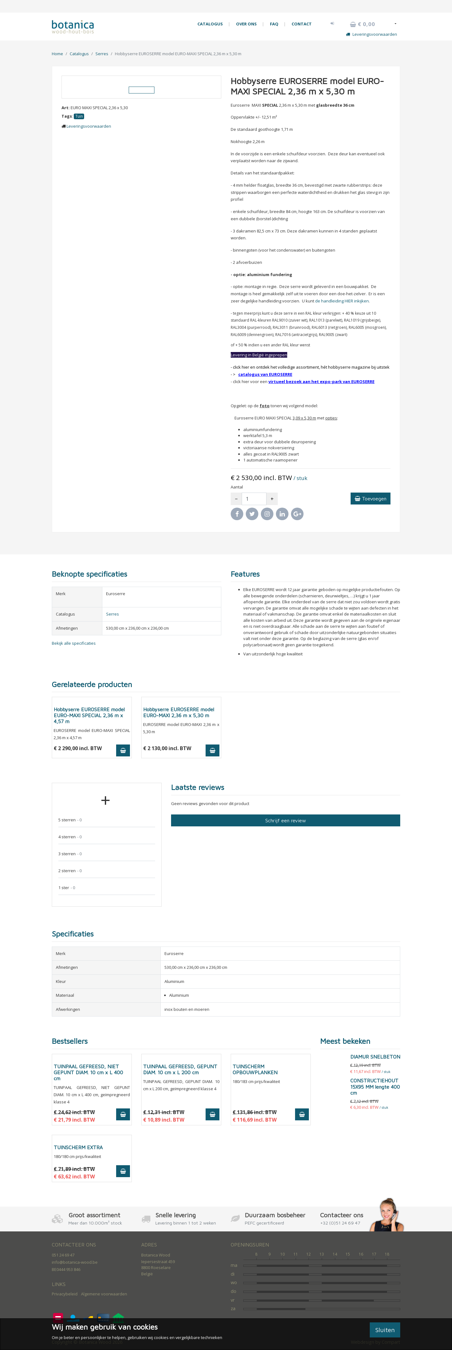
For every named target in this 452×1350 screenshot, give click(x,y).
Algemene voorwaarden (104, 1294)
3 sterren (70, 854)
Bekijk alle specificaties (74, 643)
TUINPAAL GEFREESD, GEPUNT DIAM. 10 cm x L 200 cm (180, 1069)
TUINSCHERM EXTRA (78, 1147)
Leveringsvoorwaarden (371, 34)
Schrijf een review (285, 820)
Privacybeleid (65, 1294)
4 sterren (70, 837)
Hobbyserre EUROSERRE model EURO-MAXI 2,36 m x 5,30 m (178, 712)
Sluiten (385, 1329)
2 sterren (70, 871)
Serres (101, 53)
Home (57, 53)
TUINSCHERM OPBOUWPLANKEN (255, 1069)
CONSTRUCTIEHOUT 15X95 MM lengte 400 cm (375, 1086)
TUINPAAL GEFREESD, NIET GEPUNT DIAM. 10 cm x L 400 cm (88, 1072)
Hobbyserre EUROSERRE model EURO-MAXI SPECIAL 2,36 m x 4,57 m (89, 715)
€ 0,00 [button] (362, 24)
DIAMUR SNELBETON (375, 1056)
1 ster (66, 888)
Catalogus (79, 53)
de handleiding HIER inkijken (342, 301)
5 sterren (70, 820)
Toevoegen (370, 498)
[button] (332, 23)
